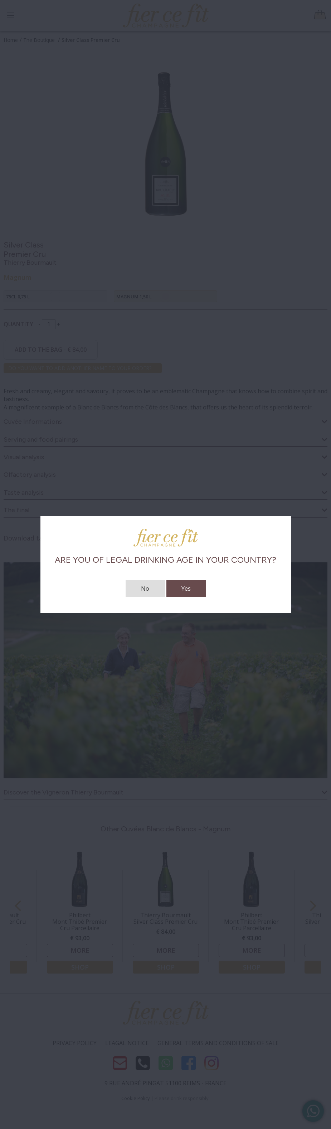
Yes (186, 588)
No (145, 588)
